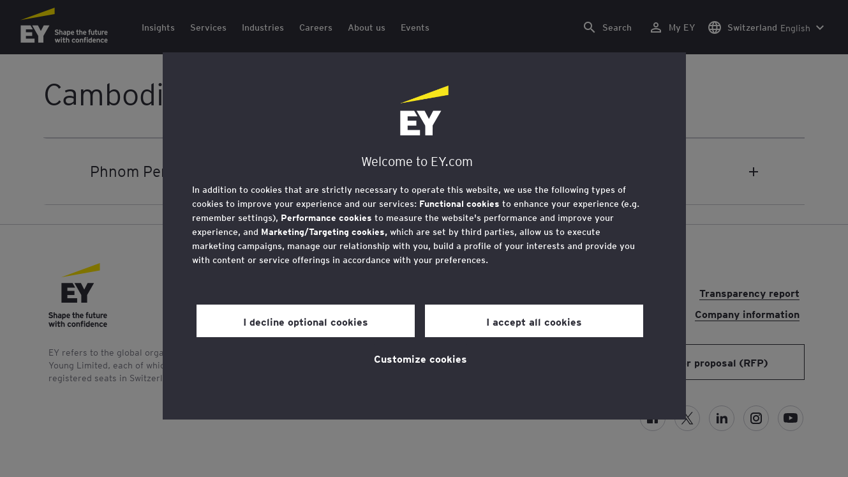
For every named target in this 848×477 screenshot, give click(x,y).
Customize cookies (420, 358)
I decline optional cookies (305, 321)
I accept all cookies (534, 321)
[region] (424, 236)
